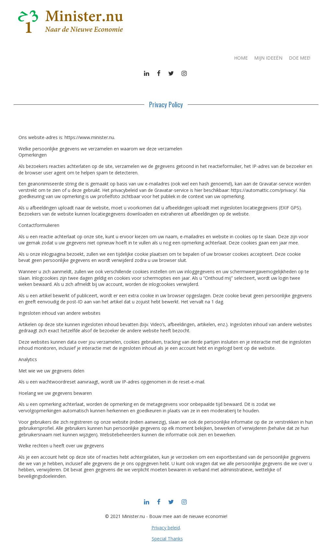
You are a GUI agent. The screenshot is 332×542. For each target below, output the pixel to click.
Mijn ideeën (268, 58)
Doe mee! (299, 58)
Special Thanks (167, 539)
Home (241, 58)
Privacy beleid (165, 527)
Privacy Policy (166, 104)
